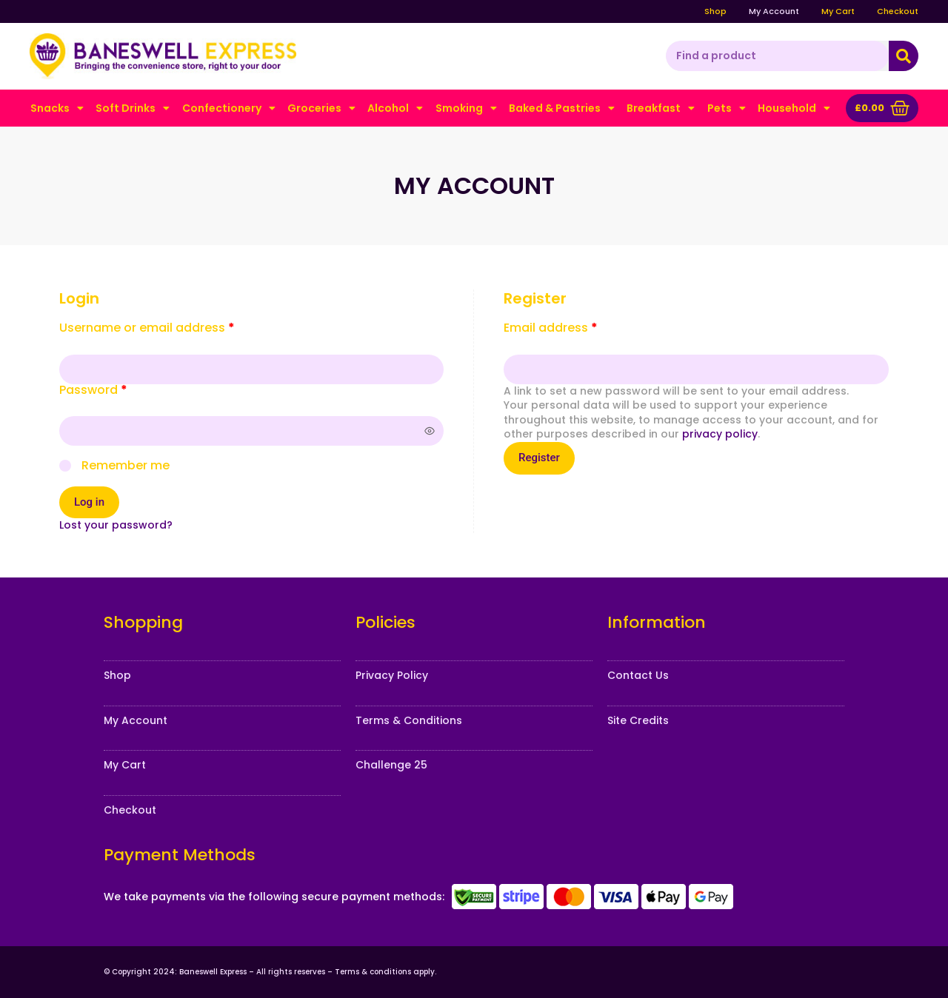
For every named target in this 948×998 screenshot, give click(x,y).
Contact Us (638, 675)
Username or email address (173, 328)
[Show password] (429, 431)
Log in (89, 502)
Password (119, 390)
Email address (577, 328)
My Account (774, 11)
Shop (715, 11)
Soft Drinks (133, 108)
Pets (726, 108)
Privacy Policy (392, 675)
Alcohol (395, 108)
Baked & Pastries (562, 108)
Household (794, 108)
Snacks (57, 108)
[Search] (903, 56)
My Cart (838, 11)
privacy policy (720, 433)
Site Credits (638, 720)
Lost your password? (116, 525)
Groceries (321, 108)
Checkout (897, 11)
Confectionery (229, 108)
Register (539, 457)
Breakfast (661, 108)
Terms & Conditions (409, 720)
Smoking (466, 108)
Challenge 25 (391, 764)
